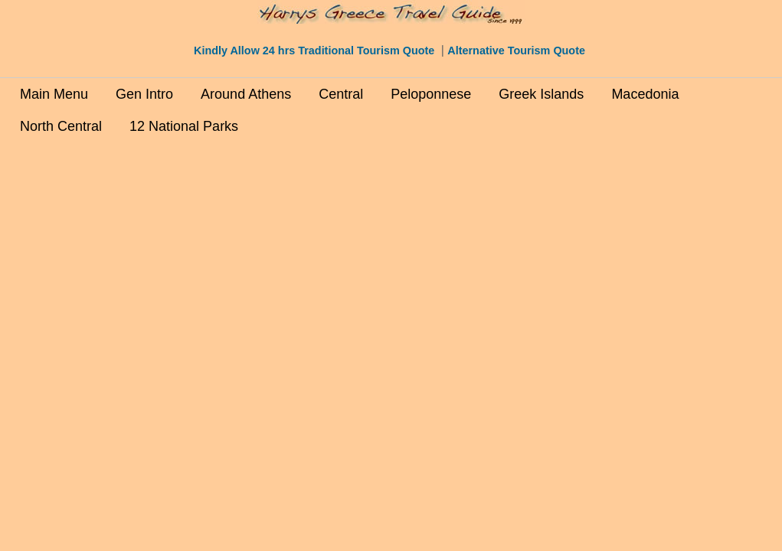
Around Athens (246, 94)
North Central (61, 126)
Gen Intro (144, 94)
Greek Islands (541, 94)
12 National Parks (183, 126)
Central (341, 94)
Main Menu (54, 94)
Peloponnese (431, 94)
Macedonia (645, 94)
